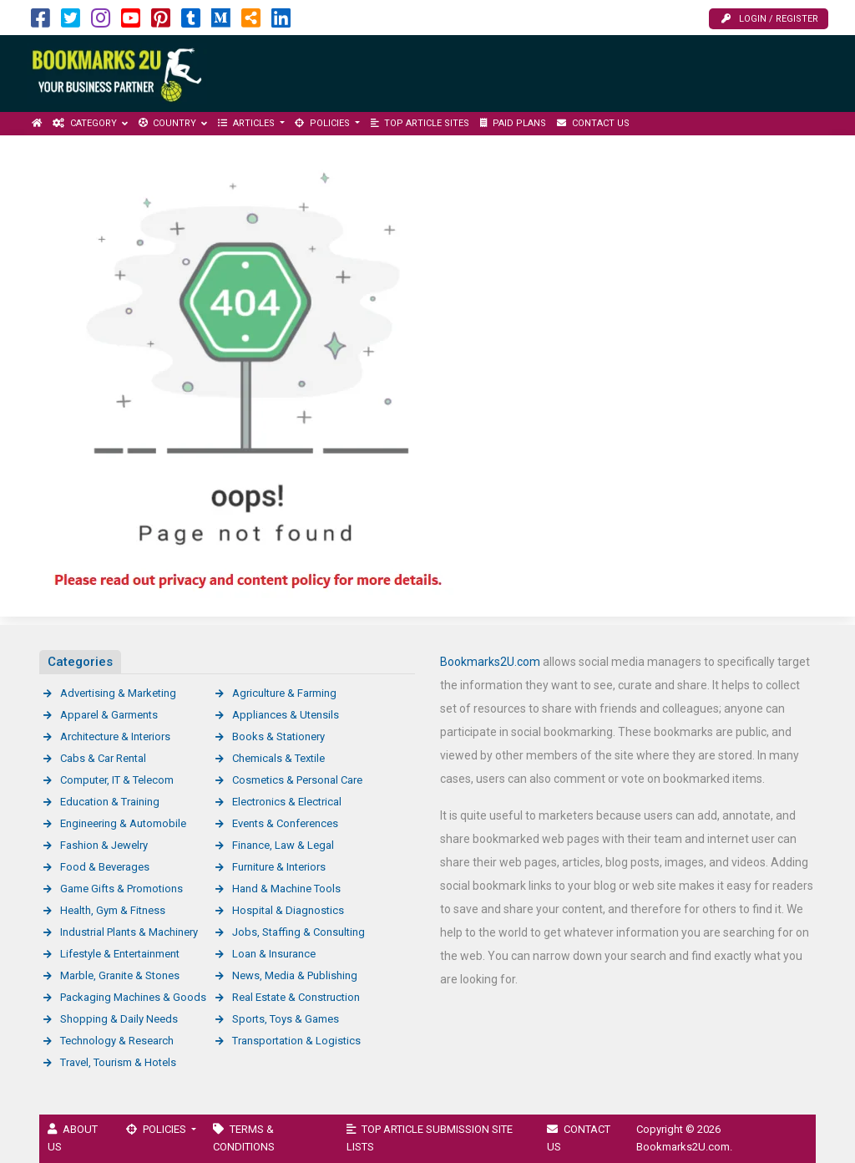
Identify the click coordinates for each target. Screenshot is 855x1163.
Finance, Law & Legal (283, 845)
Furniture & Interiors (279, 867)
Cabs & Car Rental (103, 758)
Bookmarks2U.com (490, 661)
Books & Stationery (278, 736)
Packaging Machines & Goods (133, 997)
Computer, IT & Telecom (117, 780)
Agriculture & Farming (284, 693)
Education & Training (109, 801)
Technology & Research (117, 1040)
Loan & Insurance (274, 953)
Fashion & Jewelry (104, 845)
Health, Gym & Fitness (112, 910)
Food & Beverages (104, 867)
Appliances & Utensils (285, 714)
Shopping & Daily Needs (119, 1019)
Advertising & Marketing (118, 693)
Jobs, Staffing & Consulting (298, 932)
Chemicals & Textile (278, 758)
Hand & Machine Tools (286, 888)
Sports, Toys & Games (285, 1019)
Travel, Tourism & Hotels (118, 1062)
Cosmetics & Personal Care (297, 780)
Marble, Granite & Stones (120, 975)
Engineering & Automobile (123, 823)
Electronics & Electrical (286, 801)
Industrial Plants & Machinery (129, 932)
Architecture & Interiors (115, 736)
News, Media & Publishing (294, 975)
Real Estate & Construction (296, 997)
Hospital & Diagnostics (288, 910)
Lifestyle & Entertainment (120, 953)
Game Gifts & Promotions (121, 888)
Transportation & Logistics (296, 1040)
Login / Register (769, 18)
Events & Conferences (285, 823)
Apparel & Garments (109, 714)
